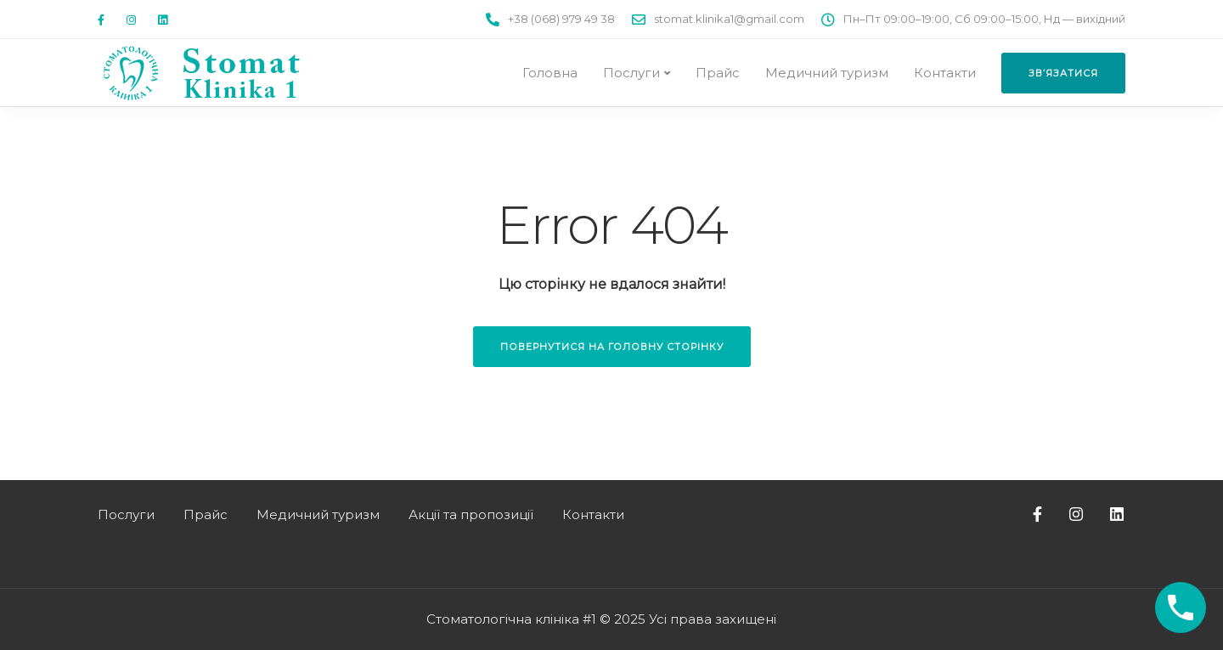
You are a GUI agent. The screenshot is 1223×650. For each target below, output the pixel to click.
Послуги (631, 73)
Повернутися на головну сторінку (612, 347)
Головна (550, 73)
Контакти (945, 73)
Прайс (718, 73)
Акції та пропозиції (471, 514)
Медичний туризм (826, 73)
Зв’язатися (1063, 73)
